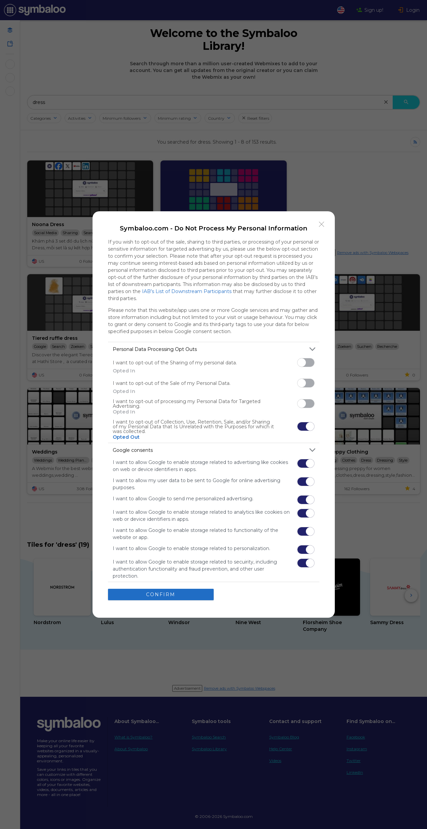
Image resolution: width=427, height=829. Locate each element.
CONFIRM (160, 594)
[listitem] (213, 349)
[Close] (321, 224)
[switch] (306, 362)
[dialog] (214, 414)
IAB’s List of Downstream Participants (187, 291)
